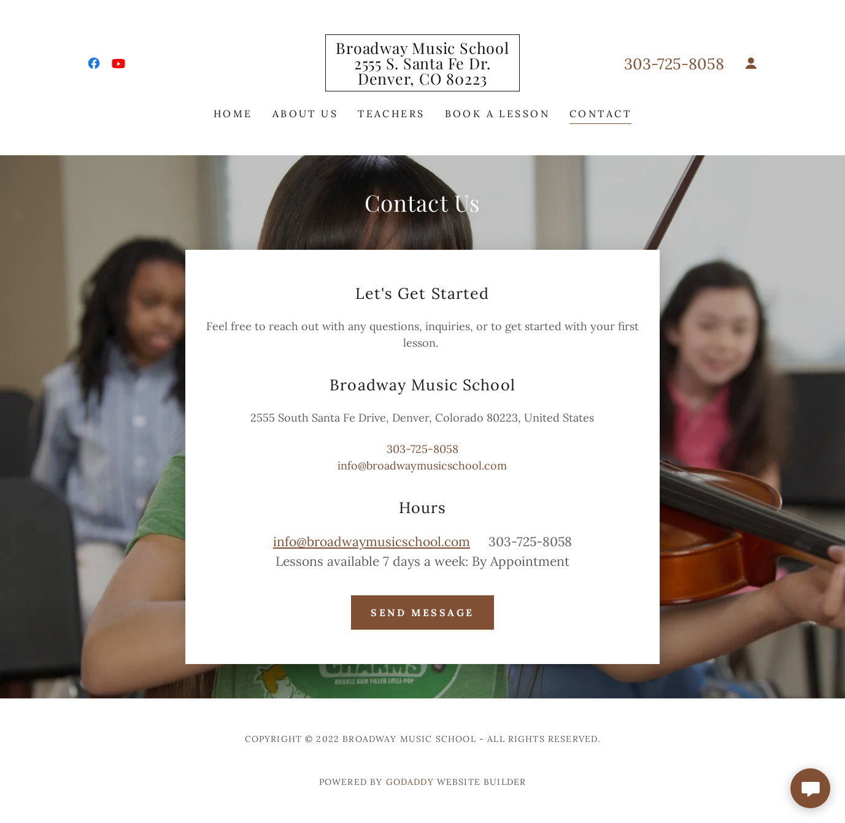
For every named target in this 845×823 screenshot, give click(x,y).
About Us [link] (305, 113)
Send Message (422, 612)
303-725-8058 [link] (674, 64)
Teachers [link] (391, 113)
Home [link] (233, 113)
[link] (94, 63)
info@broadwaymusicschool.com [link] (422, 465)
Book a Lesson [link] (497, 113)
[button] (751, 63)
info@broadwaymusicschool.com (371, 541)
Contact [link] (600, 113)
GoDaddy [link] (410, 781)
